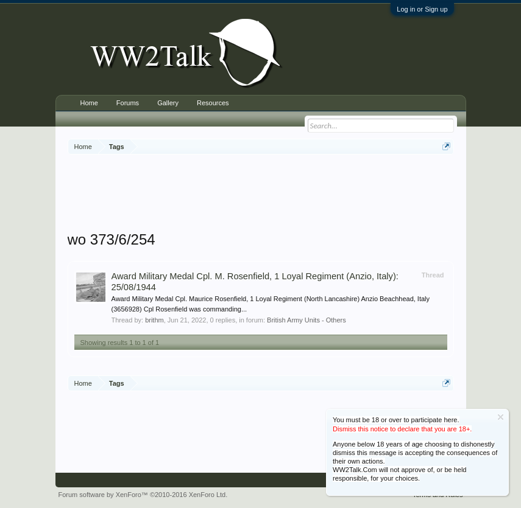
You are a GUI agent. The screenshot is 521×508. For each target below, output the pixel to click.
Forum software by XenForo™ (143, 494)
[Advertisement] (289, 194)
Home (89, 102)
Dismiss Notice (500, 417)
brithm (154, 320)
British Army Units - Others (306, 320)
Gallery (168, 102)
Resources (213, 102)
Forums (127, 102)
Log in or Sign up (422, 9)
